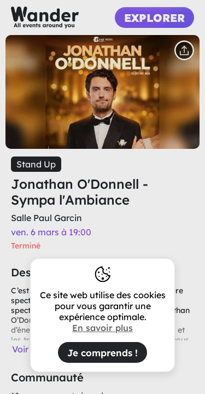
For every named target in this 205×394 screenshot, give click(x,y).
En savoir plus (102, 327)
